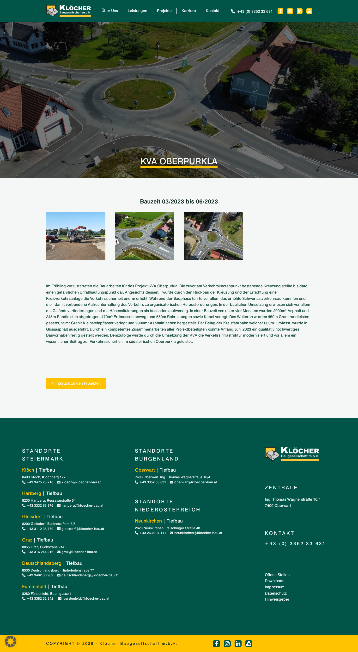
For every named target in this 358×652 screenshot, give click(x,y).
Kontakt (212, 10)
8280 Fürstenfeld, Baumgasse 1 (47, 593)
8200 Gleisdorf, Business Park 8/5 (48, 524)
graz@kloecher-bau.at (77, 552)
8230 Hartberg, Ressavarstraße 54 (49, 500)
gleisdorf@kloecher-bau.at (80, 529)
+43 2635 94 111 (150, 533)
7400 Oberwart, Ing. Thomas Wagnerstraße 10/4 (172, 477)
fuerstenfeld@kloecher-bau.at (83, 598)
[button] (10, 641)
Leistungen (137, 10)
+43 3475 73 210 (37, 482)
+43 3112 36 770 (37, 529)
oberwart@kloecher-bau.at (193, 482)
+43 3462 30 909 (37, 575)
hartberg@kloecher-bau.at (80, 505)
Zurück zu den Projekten (76, 383)
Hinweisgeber (277, 599)
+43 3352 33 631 (150, 482)
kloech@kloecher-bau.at (79, 482)
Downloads (274, 580)
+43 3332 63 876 (37, 505)
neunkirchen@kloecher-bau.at (196, 533)
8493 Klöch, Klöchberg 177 (44, 477)
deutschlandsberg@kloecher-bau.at (87, 575)
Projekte (164, 10)
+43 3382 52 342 (38, 598)
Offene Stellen (277, 574)
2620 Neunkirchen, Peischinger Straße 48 (167, 528)
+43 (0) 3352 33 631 (251, 11)
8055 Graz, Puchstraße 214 (43, 547)
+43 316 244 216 (37, 552)
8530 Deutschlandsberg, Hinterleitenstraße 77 (58, 570)
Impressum (275, 587)
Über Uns (110, 10)
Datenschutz (276, 593)
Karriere (189, 10)
